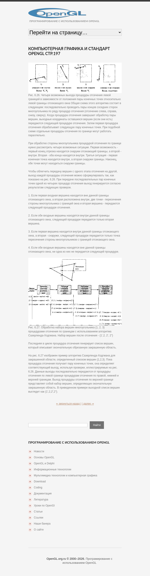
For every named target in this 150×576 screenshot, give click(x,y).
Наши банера (42, 523)
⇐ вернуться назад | (68, 403)
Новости (39, 451)
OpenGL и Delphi (44, 463)
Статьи (38, 511)
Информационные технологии (52, 469)
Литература (41, 499)
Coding (38, 487)
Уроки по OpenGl (44, 505)
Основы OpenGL (44, 457)
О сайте (39, 529)
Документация (43, 493)
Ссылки (38, 517)
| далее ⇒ (88, 403)
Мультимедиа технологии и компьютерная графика (65, 475)
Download (40, 481)
